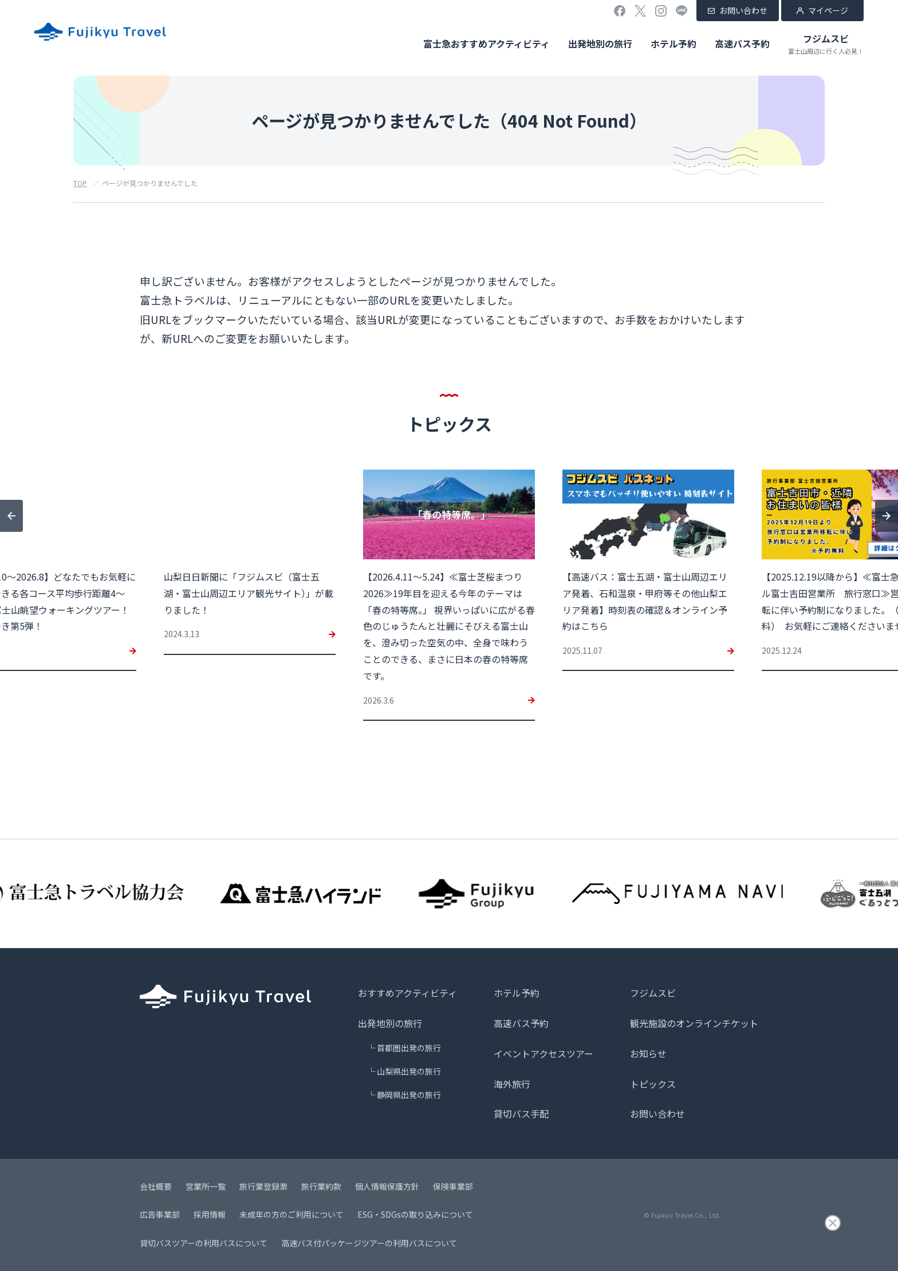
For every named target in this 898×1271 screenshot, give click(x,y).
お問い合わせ (743, 10)
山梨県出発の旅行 (409, 1071)
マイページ (828, 10)
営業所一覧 (206, 1186)
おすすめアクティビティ (407, 993)
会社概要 (156, 1186)
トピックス (653, 1084)
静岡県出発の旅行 (409, 1094)
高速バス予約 (742, 43)
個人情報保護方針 (387, 1186)
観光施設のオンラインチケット (694, 1023)
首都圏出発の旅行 (409, 1047)
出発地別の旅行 (600, 43)
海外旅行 (512, 1084)
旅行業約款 (321, 1186)
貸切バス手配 (521, 1113)
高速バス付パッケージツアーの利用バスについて (369, 1243)
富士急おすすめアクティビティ (486, 43)
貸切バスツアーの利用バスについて (203, 1243)
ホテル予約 (673, 43)
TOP (80, 183)
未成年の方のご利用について (291, 1214)
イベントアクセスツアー (543, 1053)
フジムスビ (826, 43)
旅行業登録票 (263, 1186)
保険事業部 (453, 1186)
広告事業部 (160, 1214)
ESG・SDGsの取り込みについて (415, 1214)
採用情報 (210, 1214)
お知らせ (648, 1053)
